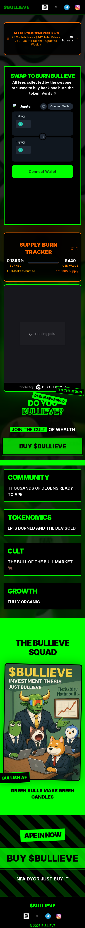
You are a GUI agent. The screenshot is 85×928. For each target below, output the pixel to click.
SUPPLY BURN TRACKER (46, 248)
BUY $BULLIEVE (42, 446)
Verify (48, 93)
